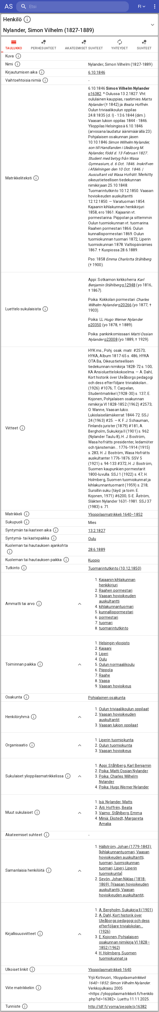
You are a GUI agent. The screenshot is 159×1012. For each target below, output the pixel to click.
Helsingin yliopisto (114, 643)
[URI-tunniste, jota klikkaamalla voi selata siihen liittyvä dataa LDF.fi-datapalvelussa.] (24, 1006)
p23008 (111, 339)
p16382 (94, 94)
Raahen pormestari (116, 590)
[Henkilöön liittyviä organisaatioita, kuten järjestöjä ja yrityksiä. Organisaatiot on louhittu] (32, 745)
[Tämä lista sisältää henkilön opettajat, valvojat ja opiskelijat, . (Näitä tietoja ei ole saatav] (46, 834)
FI (141, 7)
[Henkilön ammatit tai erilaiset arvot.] (39, 603)
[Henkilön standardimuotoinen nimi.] (17, 64)
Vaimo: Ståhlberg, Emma (120, 813)
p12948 (128, 285)
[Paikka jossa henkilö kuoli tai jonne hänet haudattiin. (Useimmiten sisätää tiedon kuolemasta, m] (66, 559)
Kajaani (105, 648)
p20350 (94, 325)
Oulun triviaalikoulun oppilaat (124, 709)
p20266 (125, 305)
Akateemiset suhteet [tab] (84, 44)
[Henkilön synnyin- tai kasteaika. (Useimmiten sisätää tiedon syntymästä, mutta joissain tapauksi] (55, 530)
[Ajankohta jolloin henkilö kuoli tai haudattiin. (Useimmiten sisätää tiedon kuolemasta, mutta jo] (9, 551)
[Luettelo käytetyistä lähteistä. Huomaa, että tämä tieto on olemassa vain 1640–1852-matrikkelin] (22, 428)
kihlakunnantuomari (116, 606)
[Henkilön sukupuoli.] (26, 522)
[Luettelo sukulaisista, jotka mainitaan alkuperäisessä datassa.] (45, 309)
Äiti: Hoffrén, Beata (115, 807)
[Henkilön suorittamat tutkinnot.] (24, 568)
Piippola (106, 670)
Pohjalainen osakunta (107, 697)
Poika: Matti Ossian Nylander (123, 771)
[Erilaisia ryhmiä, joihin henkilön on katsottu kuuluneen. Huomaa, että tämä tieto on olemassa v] (33, 716)
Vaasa (104, 681)
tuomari (106, 623)
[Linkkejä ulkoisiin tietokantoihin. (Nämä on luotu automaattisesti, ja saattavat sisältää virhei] (32, 969)
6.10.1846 (96, 72)
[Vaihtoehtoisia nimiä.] (45, 80)
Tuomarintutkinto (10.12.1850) (114, 568)
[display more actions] (154, 6)
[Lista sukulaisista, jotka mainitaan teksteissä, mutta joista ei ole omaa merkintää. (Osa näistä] (37, 812)
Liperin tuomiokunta (116, 740)
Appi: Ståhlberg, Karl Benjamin (125, 765)
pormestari (108, 617)
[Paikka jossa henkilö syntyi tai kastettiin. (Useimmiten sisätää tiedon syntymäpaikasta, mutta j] (54, 538)
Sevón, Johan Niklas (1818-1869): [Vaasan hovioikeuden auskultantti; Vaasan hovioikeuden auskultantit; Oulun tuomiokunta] (124, 890)
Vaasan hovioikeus (115, 686)
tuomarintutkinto (113, 628)
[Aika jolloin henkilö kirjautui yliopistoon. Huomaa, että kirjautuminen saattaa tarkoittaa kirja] (41, 72)
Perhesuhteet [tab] (44, 44)
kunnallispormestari (116, 612)
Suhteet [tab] (144, 44)
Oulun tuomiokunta (115, 745)
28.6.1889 (96, 549)
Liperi (103, 654)
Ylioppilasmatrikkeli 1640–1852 (115, 514)
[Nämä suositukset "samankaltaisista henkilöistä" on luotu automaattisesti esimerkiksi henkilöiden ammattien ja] (48, 870)
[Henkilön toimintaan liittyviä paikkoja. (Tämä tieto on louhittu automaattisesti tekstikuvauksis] (40, 664)
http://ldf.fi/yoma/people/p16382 (117, 1006)
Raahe (104, 675)
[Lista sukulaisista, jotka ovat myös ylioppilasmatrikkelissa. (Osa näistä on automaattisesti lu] (67, 776)
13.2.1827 (96, 530)
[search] (48, 6)
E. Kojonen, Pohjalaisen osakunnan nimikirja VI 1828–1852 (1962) (124, 942)
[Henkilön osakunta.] (26, 697)
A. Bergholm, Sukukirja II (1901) (126, 910)
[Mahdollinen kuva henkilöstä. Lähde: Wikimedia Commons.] (18, 56)
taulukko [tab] (14, 44)
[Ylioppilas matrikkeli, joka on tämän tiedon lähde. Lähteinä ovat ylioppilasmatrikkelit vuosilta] (26, 514)
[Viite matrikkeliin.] (38, 987)
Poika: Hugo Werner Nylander (124, 787)
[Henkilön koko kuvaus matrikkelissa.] (36, 178)
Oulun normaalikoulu (117, 664)
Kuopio (94, 560)
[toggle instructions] (27, 19)
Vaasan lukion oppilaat (118, 725)
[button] (79, 25)
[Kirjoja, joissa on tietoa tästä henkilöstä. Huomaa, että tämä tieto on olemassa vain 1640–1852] (40, 933)
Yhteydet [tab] (119, 44)
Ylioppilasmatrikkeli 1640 (110, 970)
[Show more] (79, 604)
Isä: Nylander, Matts (116, 802)
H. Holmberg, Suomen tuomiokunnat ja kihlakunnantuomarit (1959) (123, 958)
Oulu (92, 539)
